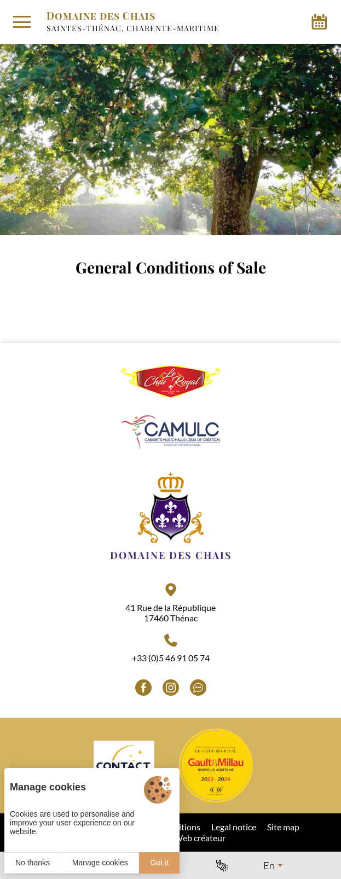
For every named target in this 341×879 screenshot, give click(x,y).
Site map (283, 827)
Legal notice (233, 827)
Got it (160, 862)
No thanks (32, 862)
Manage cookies (100, 862)
